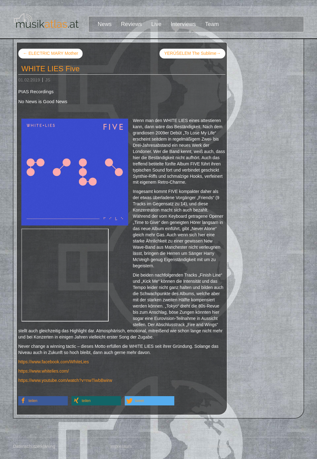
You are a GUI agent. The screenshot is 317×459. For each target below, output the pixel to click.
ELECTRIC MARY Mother (50, 53)
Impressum (121, 446)
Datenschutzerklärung (34, 446)
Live (156, 24)
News (105, 24)
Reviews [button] (131, 24)
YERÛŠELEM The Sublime (192, 53)
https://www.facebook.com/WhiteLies (53, 361)
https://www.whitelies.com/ (43, 371)
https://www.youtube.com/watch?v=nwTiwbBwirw (65, 380)
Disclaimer (219, 446)
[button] (43, 400)
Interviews (183, 24)
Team (212, 24)
